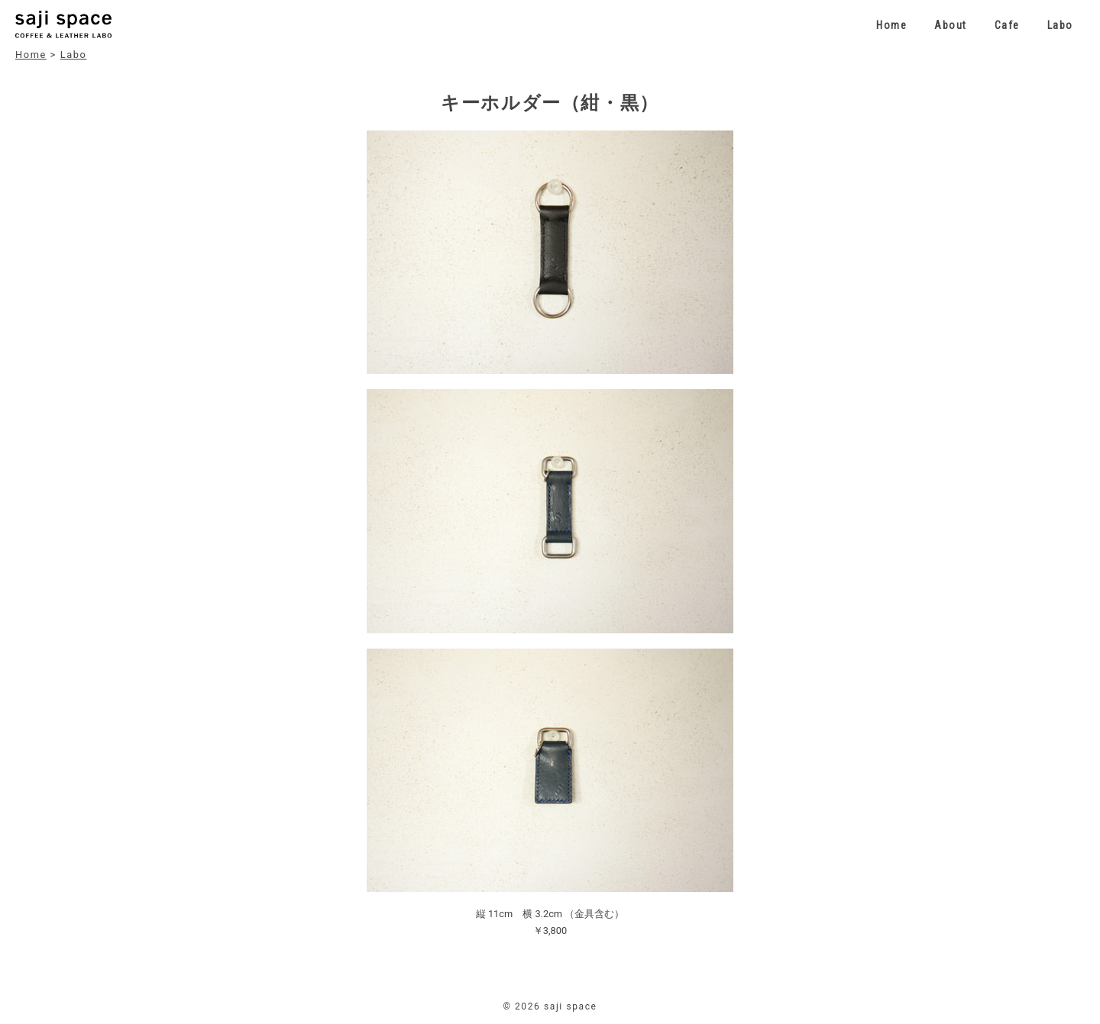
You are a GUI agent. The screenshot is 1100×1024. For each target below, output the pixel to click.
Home (891, 25)
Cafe (1007, 25)
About (950, 25)
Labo (1060, 25)
